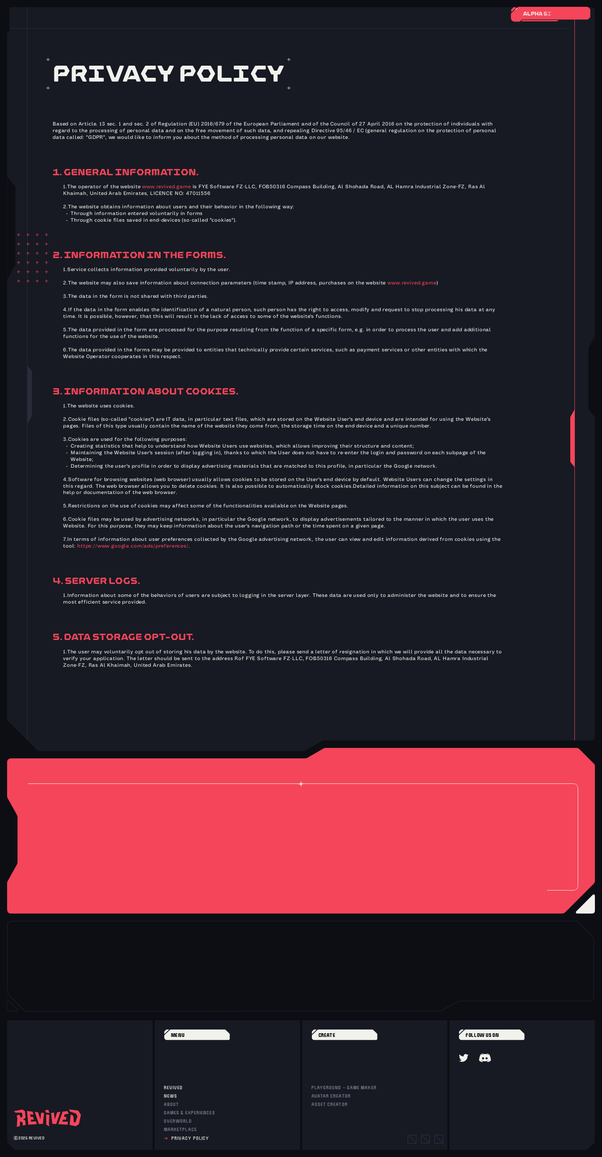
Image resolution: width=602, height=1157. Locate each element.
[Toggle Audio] (120, 14)
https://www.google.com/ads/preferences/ (133, 546)
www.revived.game (166, 187)
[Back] (94, 14)
